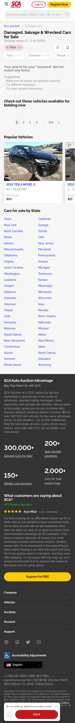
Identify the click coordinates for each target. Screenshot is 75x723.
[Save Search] (67, 48)
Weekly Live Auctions (18, 483)
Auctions (37, 612)
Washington (12, 273)
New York (10, 225)
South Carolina (13, 267)
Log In (39, 4)
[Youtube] (38, 642)
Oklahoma (10, 255)
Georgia (43, 225)
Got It (36, 714)
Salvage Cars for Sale (18, 455)
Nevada (43, 310)
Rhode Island (12, 364)
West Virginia (47, 316)
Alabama (10, 292)
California (44, 219)
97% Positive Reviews (18, 504)
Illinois (8, 237)
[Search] (67, 14)
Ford (13, 55)
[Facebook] (17, 642)
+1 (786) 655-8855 (15, 676)
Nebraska (44, 322)
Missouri (43, 328)
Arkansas (10, 304)
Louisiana (10, 279)
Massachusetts (14, 249)
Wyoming (44, 364)
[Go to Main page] (15, 4)
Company (37, 592)
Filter (15, 48)
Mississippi (45, 285)
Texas (7, 219)
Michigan (44, 267)
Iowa (41, 304)
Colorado (10, 298)
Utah (7, 316)
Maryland (44, 249)
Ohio (41, 237)
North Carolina (13, 231)
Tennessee (45, 273)
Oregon (9, 285)
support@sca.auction (17, 680)
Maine (42, 334)
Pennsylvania (46, 255)
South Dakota (13, 334)
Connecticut (12, 346)
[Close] (56, 706)
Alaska (8, 352)
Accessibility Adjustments (25, 655)
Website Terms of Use (27, 702)
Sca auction (11, 26)
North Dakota (47, 352)
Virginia (9, 261)
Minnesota (45, 292)
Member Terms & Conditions (55, 702)
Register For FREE (37, 576)
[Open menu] (6, 4)
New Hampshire (14, 340)
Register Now (59, 4)
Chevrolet (39, 55)
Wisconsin (45, 298)
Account (37, 621)
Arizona (43, 261)
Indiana (8, 243)
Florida (42, 231)
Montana (9, 328)
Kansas (43, 279)
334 (51, 122)
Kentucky (10, 322)
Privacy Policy (10, 702)
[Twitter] (28, 642)
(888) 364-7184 (38, 676)
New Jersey (46, 243)
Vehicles (37, 602)
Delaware (44, 358)
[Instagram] (6, 642)
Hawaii (8, 310)
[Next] (59, 123)
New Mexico (46, 340)
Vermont (9, 358)
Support (37, 631)
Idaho (41, 346)
